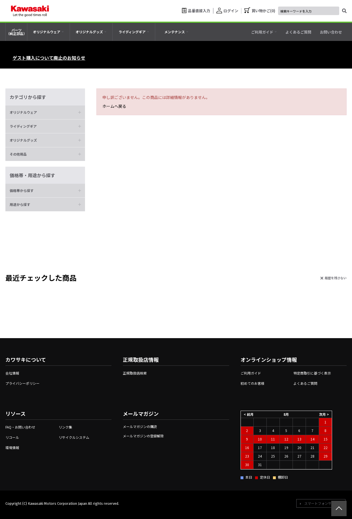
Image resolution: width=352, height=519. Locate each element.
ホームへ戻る (114, 106)
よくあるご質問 (305, 383)
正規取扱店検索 (135, 373)
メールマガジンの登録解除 (143, 435)
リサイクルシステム (74, 437)
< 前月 (249, 414)
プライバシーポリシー (22, 383)
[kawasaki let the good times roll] (29, 10)
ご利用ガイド (251, 373)
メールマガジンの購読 (140, 426)
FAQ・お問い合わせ (20, 427)
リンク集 (65, 427)
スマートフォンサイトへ (323, 503)
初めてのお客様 (252, 383)
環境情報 (12, 447)
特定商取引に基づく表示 (312, 373)
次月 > (324, 414)
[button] (45, 112)
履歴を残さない (336, 278)
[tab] (48, 32)
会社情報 (12, 373)
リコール (12, 437)
